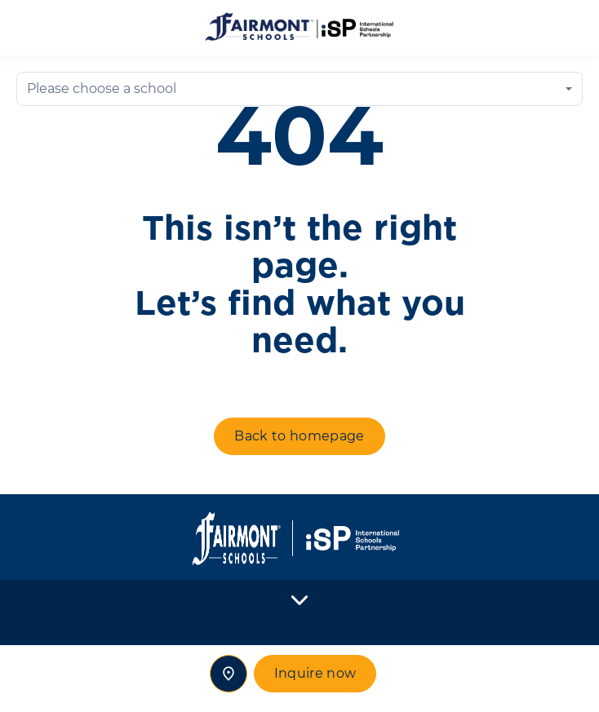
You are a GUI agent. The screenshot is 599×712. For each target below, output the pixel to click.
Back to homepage (299, 436)
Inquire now (315, 673)
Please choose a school (101, 88)
